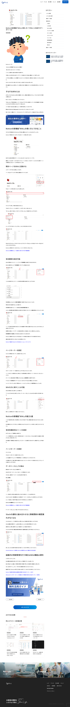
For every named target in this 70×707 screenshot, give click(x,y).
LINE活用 (49, 25)
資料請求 (48, 688)
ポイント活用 (49, 33)
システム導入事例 (49, 16)
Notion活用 (49, 28)
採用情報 (53, 685)
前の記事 (10, 599)
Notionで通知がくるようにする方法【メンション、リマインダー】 (18, 342)
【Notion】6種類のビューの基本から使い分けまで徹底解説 (18, 250)
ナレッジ (54, 1)
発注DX (48, 44)
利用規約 (52, 688)
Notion (8, 32)
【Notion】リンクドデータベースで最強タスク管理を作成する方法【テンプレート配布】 (23, 574)
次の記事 (39, 599)
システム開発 (48, 13)
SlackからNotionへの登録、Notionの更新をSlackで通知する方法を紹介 (21, 550)
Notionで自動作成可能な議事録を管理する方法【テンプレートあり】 (19, 572)
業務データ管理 (49, 18)
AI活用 (48, 23)
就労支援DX (49, 42)
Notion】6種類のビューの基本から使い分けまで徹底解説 (18, 505)
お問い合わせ (65, 1)
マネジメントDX (50, 35)
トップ (41, 1)
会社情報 (58, 1)
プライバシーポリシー (51, 691)
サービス (45, 1)
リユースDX (49, 37)
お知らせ (48, 685)
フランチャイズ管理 (50, 30)
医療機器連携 (49, 40)
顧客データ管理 (49, 47)
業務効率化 (48, 21)
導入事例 (49, 1)
